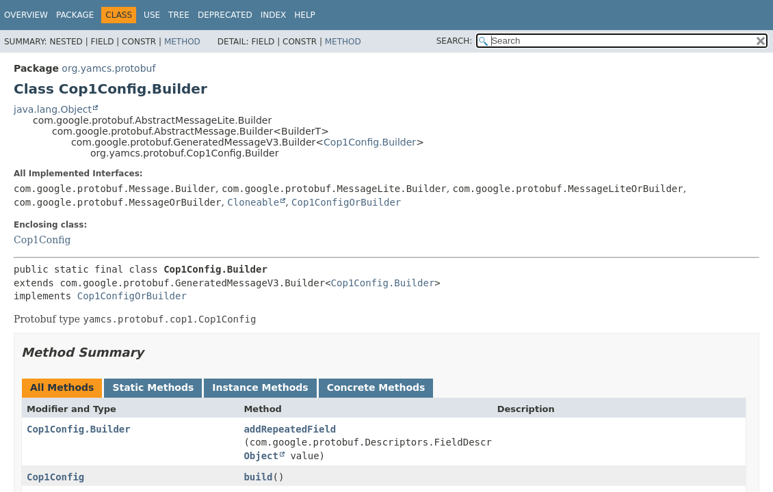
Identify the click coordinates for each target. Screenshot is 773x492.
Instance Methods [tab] (260, 387)
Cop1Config (42, 239)
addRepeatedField (290, 429)
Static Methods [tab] (153, 387)
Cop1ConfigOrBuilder (346, 202)
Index (274, 15)
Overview (26, 15)
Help (304, 15)
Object (261, 455)
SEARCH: (454, 41)
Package (75, 15)
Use (152, 15)
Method (182, 41)
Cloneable (253, 202)
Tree (178, 15)
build (258, 477)
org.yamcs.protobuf (108, 68)
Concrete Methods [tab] (376, 387)
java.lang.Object (53, 109)
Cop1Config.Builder (370, 142)
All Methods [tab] (62, 387)
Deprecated (225, 15)
